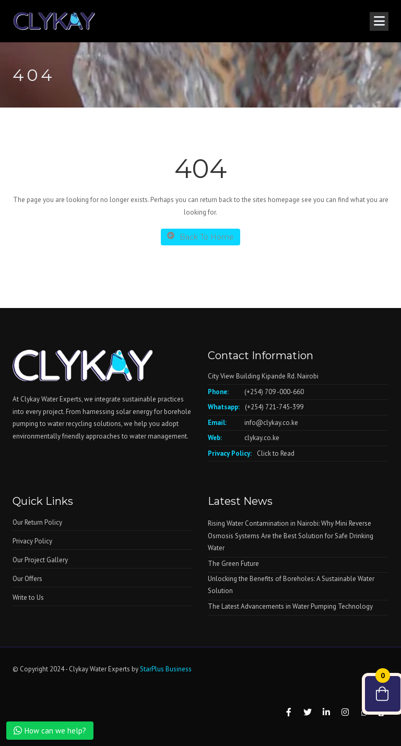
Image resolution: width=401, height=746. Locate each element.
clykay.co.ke (261, 437)
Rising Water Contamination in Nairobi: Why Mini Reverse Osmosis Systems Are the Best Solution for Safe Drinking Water (290, 535)
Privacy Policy (32, 541)
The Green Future (233, 563)
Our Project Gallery (40, 559)
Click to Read (275, 453)
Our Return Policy (37, 522)
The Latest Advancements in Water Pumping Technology (290, 606)
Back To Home (200, 237)
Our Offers (27, 578)
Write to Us (28, 597)
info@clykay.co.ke (271, 422)
